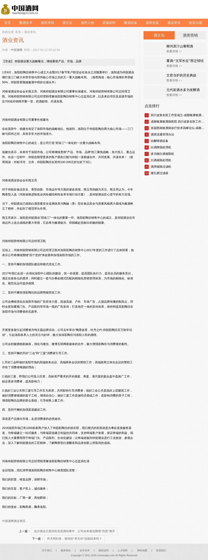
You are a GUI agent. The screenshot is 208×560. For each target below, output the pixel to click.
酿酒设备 (130, 23)
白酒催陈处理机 (161, 160)
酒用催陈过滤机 (161, 166)
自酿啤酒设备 (159, 140)
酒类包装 (152, 23)
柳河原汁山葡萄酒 (179, 46)
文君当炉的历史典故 (181, 75)
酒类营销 (47, 23)
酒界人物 (87, 23)
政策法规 (195, 23)
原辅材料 (109, 23)
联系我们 (161, 550)
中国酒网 (16, 50)
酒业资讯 (174, 23)
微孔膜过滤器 (159, 173)
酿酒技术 (25, 23)
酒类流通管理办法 (162, 134)
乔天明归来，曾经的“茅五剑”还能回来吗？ (74, 538)
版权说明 (104, 550)
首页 (7, 23)
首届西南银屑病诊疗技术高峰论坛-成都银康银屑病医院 (178, 128)
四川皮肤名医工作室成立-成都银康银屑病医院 (178, 115)
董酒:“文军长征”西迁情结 (185, 61)
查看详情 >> (174, 51)
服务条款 (66, 550)
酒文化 (67, 23)
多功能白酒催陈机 (162, 153)
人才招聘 (123, 550)
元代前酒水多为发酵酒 (183, 90)
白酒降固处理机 (161, 147)
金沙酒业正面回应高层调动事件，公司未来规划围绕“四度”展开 (74, 531)
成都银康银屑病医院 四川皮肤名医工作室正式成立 (178, 121)
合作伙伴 (85, 550)
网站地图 (142, 550)
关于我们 (47, 550)
